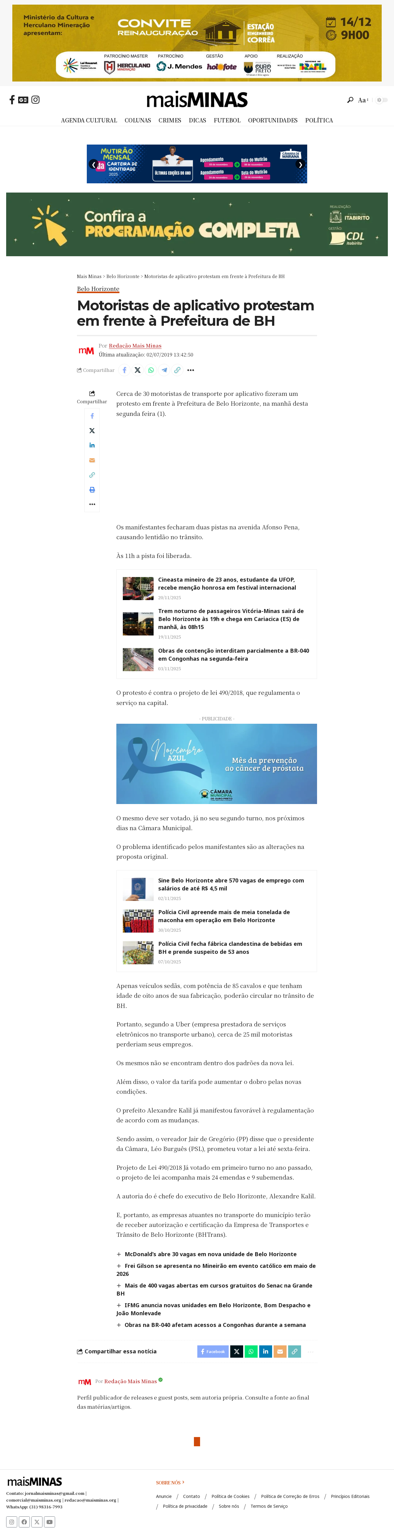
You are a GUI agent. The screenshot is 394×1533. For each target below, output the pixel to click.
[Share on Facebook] (124, 370)
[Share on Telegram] (164, 370)
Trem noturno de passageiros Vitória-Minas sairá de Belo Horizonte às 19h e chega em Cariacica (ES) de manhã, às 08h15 (231, 619)
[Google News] (23, 99)
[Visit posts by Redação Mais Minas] (84, 1381)
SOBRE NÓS (170, 1482)
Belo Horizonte (98, 289)
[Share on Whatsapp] (151, 370)
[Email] (92, 460)
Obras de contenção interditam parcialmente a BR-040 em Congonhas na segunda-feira (233, 654)
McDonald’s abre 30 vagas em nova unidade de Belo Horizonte (211, 1254)
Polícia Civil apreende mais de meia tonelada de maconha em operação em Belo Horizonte (224, 916)
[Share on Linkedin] (92, 445)
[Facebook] (12, 99)
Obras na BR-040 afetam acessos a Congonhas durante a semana (215, 1324)
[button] (350, 100)
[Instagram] (35, 99)
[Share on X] (137, 370)
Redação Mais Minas (135, 345)
